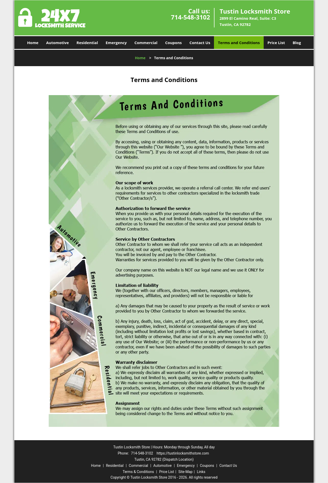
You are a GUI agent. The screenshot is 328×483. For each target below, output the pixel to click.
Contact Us (199, 42)
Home (32, 42)
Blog (297, 42)
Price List (276, 42)
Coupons (173, 42)
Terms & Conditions (138, 472)
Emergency (116, 42)
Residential (87, 42)
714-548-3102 (190, 17)
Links (201, 472)
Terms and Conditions (239, 42)
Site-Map (185, 472)
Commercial (146, 42)
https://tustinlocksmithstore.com (183, 453)
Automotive (57, 42)
